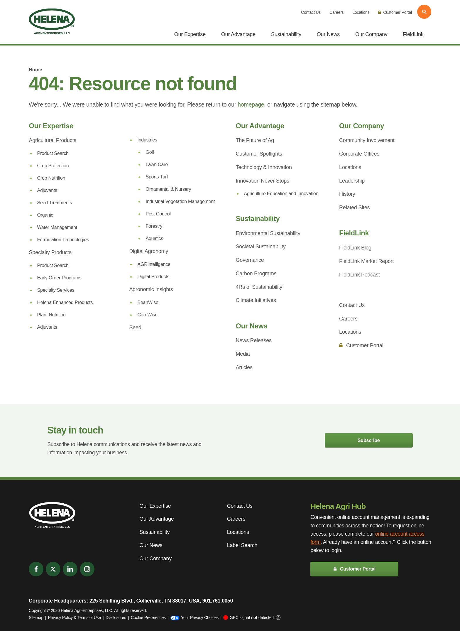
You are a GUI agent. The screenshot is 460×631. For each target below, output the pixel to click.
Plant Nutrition (51, 314)
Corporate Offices (359, 154)
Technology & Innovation (264, 167)
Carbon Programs (256, 273)
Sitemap (36, 617)
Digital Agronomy (148, 251)
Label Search (242, 545)
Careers (336, 12)
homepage (251, 104)
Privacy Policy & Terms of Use (74, 617)
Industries (147, 139)
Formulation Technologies (63, 239)
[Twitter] (53, 569)
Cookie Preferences (148, 617)
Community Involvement (366, 140)
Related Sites (354, 207)
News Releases (254, 340)
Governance (250, 260)
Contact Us (311, 12)
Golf (150, 152)
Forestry (154, 226)
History (347, 194)
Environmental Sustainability (268, 233)
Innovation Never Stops (262, 181)
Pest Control (158, 213)
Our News (328, 34)
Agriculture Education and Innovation (281, 193)
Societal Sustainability (261, 246)
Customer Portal (395, 12)
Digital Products (153, 276)
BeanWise (147, 302)
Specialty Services (56, 290)
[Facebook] (36, 569)
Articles (244, 367)
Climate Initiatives (256, 300)
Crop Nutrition (51, 178)
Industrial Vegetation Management (180, 201)
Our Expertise (190, 34)
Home (35, 69)
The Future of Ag (255, 140)
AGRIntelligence (153, 264)
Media (243, 354)
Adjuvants (47, 190)
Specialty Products (50, 252)
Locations (360, 12)
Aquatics (154, 238)
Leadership (352, 181)
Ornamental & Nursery (168, 189)
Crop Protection (53, 165)
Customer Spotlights (259, 154)
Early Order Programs (59, 277)
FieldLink (413, 34)
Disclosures (116, 617)
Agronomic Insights (151, 289)
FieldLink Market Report (366, 261)
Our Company (371, 34)
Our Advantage (238, 34)
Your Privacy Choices (194, 617)
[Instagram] (87, 569)
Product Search (53, 153)
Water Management (57, 227)
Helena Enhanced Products (65, 302)
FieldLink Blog (355, 248)
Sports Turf (157, 176)
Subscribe (369, 440)
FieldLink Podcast (359, 275)
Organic (45, 214)
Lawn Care (157, 164)
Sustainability (286, 34)
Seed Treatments (54, 202)
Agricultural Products (52, 140)
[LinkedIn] (70, 569)
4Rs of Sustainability (259, 287)
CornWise (147, 314)
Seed (135, 327)
